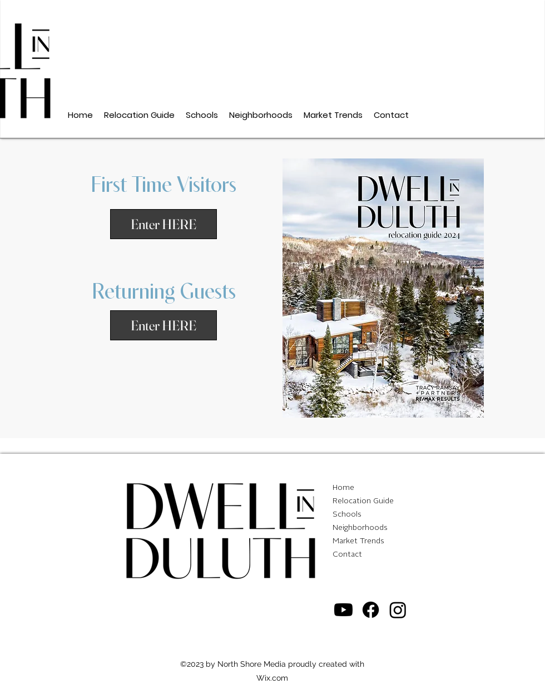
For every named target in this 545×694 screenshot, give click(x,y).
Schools (347, 514)
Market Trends (358, 541)
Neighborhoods (360, 528)
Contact (347, 554)
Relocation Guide (363, 501)
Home (343, 488)
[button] (163, 224)
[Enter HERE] (163, 325)
